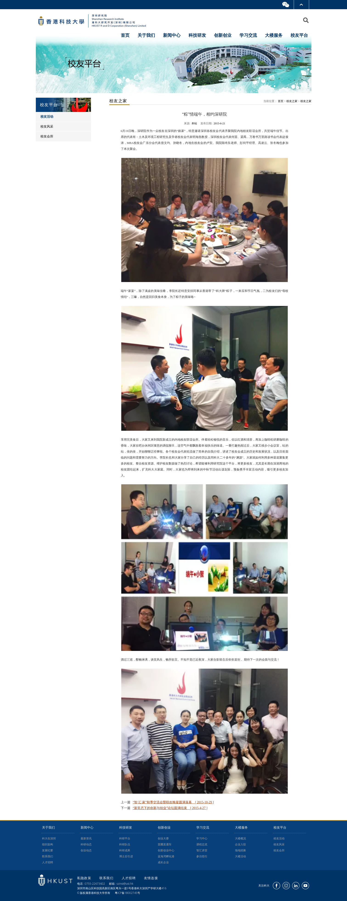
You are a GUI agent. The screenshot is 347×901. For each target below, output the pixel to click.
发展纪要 (47, 850)
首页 (125, 35)
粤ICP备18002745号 (127, 893)
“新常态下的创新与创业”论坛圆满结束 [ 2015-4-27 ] (170, 808)
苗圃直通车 (165, 844)
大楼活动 (240, 856)
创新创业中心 (166, 850)
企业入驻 (240, 844)
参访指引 (201, 856)
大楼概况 (240, 838)
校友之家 (291, 101)
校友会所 (279, 850)
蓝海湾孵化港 (166, 856)
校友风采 (279, 844)
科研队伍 (124, 844)
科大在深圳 (49, 838)
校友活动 (279, 838)
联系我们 (47, 856)
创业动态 (86, 850)
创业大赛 (163, 838)
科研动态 (86, 844)
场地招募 (240, 850)
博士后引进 (126, 856)
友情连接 (151, 878)
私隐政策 (85, 878)
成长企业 (163, 862)
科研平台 (124, 838)
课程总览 (201, 844)
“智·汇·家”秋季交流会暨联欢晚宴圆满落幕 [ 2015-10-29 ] (173, 802)
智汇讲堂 (201, 850)
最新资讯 (86, 838)
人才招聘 (47, 862)
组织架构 (47, 844)
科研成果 (124, 850)
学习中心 (201, 838)
